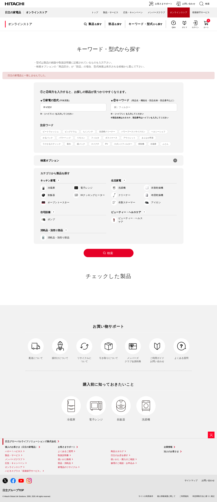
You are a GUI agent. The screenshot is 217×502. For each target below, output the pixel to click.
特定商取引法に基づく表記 (204, 496)
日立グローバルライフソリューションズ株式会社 (30, 441)
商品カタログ (117, 451)
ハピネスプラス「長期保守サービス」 (23, 471)
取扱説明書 (63, 455)
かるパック (48, 138)
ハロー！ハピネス (13, 451)
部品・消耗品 (64, 463)
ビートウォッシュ (51, 131)
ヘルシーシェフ (158, 131)
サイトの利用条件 (146, 496)
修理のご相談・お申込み (123, 463)
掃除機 (141, 144)
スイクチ (95, 144)
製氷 (69, 144)
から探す (146, 24)
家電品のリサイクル (67, 467)
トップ (95, 12)
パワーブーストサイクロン (133, 131)
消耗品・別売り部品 (51, 230)
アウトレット (129, 138)
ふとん (165, 144)
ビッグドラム (71, 131)
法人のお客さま (171, 451)
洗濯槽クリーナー (107, 131)
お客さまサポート (66, 447)
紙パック (81, 144)
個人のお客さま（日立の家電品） (21, 447)
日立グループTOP (13, 490)
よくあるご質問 (65, 451)
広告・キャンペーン (14, 463)
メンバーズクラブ (156, 12)
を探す (93, 24)
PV (106, 144)
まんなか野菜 (147, 138)
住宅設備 (45, 212)
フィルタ (95, 138)
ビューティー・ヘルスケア (126, 212)
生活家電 (116, 180)
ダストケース (111, 138)
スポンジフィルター (123, 144)
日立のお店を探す (119, 455)
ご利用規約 (184, 496)
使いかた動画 (64, 459)
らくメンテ (88, 131)
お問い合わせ (208, 480)
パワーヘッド (65, 138)
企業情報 (168, 447)
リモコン (81, 138)
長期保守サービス (201, 12)
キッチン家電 (47, 180)
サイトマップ (191, 480)
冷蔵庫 (153, 144)
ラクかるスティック (52, 144)
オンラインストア (13, 467)
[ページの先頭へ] (211, 435)
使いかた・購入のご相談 (123, 459)
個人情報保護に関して (166, 496)
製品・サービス (12, 455)
